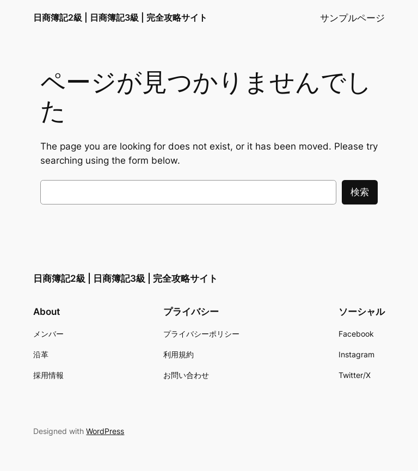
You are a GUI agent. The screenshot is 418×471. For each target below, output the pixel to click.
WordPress (105, 431)
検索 (360, 192)
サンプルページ (352, 18)
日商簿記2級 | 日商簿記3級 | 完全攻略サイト (120, 17)
